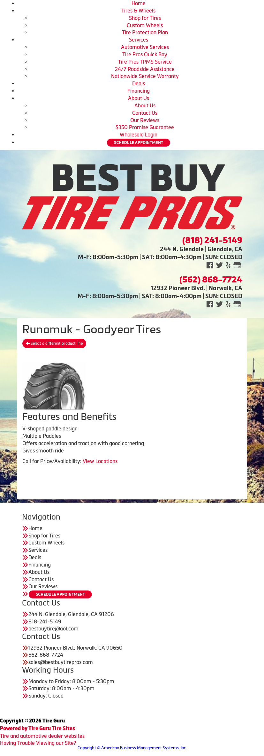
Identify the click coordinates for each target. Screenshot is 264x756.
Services (138, 39)
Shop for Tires (145, 18)
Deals (138, 83)
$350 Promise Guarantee (145, 127)
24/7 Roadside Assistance (145, 69)
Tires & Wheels (138, 10)
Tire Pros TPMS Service (145, 62)
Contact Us (144, 113)
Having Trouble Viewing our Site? (38, 743)
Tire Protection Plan (145, 32)
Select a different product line (54, 343)
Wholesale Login (138, 134)
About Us (138, 98)
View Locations (100, 461)
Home (139, 3)
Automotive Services (145, 47)
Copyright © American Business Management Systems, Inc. (132, 747)
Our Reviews (144, 120)
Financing (138, 91)
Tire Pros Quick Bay (144, 54)
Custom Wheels (145, 25)
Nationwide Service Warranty (145, 76)
